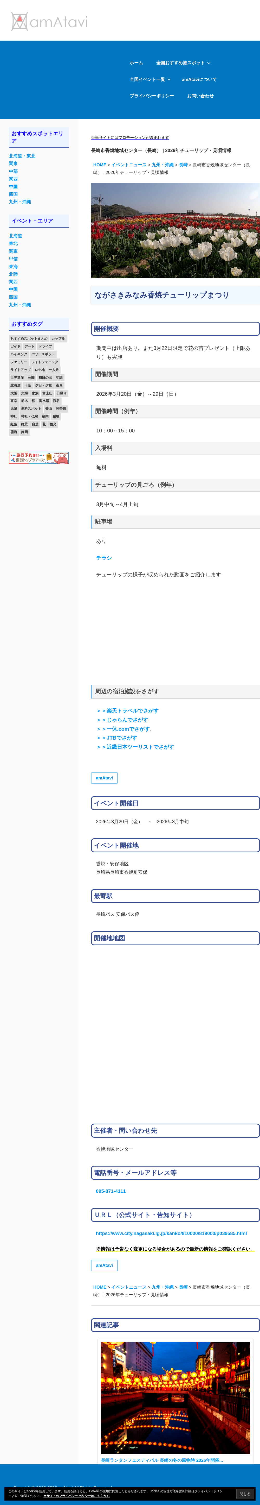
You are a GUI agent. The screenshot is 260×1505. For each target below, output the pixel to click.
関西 (13, 179)
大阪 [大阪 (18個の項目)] (13, 393)
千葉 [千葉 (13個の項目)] (27, 385)
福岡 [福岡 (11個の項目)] (45, 416)
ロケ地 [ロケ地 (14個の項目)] (40, 370)
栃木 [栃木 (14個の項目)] (24, 401)
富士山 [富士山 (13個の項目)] (47, 393)
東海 (13, 266)
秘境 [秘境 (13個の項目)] (56, 416)
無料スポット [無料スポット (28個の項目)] (31, 409)
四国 (13, 194)
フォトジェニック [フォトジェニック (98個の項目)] (44, 362)
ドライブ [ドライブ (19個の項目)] (45, 346)
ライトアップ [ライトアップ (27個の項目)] (20, 370)
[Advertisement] (61, 79)
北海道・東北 (22, 156)
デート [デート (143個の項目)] (29, 346)
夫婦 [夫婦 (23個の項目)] (24, 393)
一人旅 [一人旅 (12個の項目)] (54, 370)
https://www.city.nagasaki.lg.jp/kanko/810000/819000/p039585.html (171, 1233)
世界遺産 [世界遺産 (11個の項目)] (17, 378)
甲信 (13, 258)
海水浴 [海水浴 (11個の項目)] (44, 401)
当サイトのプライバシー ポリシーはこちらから (76, 1496)
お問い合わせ (200, 95)
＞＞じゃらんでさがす (122, 720)
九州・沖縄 (20, 201)
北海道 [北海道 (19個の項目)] (15, 385)
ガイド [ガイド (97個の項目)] (15, 346)
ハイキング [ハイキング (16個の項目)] (18, 354)
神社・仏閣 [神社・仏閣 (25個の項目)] (29, 416)
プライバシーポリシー (152, 95)
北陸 (13, 274)
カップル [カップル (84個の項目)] (58, 339)
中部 (13, 171)
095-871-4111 (111, 1191)
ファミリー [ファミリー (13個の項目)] (18, 362)
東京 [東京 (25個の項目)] (13, 401)
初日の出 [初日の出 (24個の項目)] (45, 378)
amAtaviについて (199, 79)
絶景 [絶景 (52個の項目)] (24, 424)
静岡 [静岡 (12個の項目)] (24, 432)
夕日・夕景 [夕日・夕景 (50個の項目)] (43, 385)
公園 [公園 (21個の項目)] (31, 378)
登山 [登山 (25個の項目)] (48, 409)
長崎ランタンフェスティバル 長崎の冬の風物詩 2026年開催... (162, 1460)
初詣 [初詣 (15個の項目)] (59, 378)
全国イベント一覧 (150, 79)
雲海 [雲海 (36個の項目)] (13, 432)
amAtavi (104, 778)
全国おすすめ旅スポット (183, 62)
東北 (13, 243)
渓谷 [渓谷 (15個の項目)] (56, 401)
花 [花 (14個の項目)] (44, 424)
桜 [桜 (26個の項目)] (33, 401)
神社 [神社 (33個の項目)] (13, 416)
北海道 (15, 236)
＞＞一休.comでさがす (123, 729)
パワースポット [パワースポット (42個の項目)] (43, 354)
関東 (13, 163)
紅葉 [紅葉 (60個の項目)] (13, 424)
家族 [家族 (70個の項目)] (35, 393)
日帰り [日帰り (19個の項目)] (61, 393)
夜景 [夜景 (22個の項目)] (59, 385)
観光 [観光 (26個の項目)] (53, 424)
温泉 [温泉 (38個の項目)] (13, 409)
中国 (13, 186)
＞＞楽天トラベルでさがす (127, 711)
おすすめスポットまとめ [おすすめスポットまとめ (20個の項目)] (29, 339)
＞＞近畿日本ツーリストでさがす (135, 747)
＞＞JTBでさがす (116, 738)
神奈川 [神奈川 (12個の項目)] (61, 409)
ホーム (136, 62)
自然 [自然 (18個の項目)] (35, 424)
